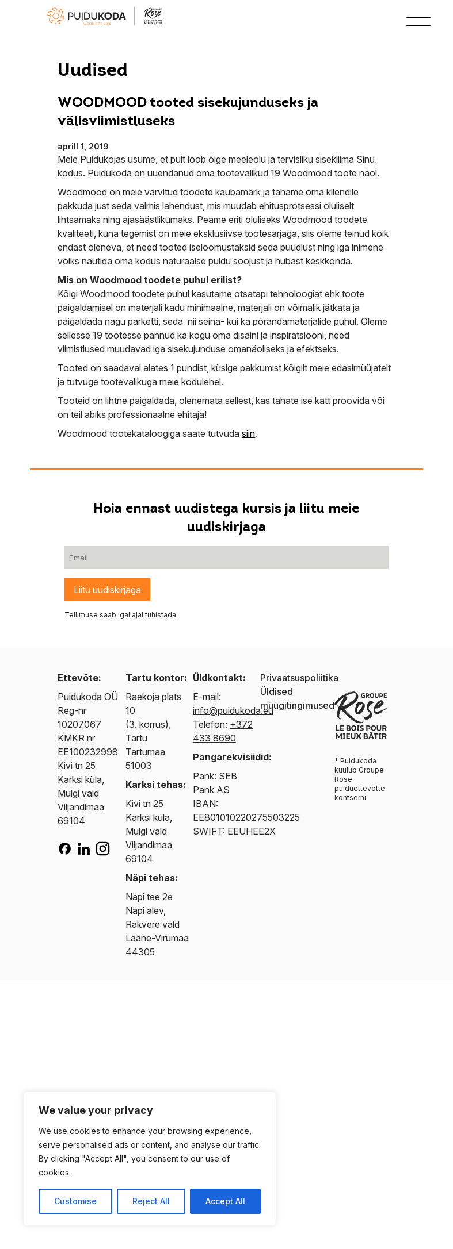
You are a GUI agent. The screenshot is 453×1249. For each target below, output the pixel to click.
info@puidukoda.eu (233, 710)
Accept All (225, 1201)
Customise (75, 1201)
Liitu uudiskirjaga (107, 589)
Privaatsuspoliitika (299, 677)
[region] (149, 1159)
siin (248, 433)
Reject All (151, 1201)
